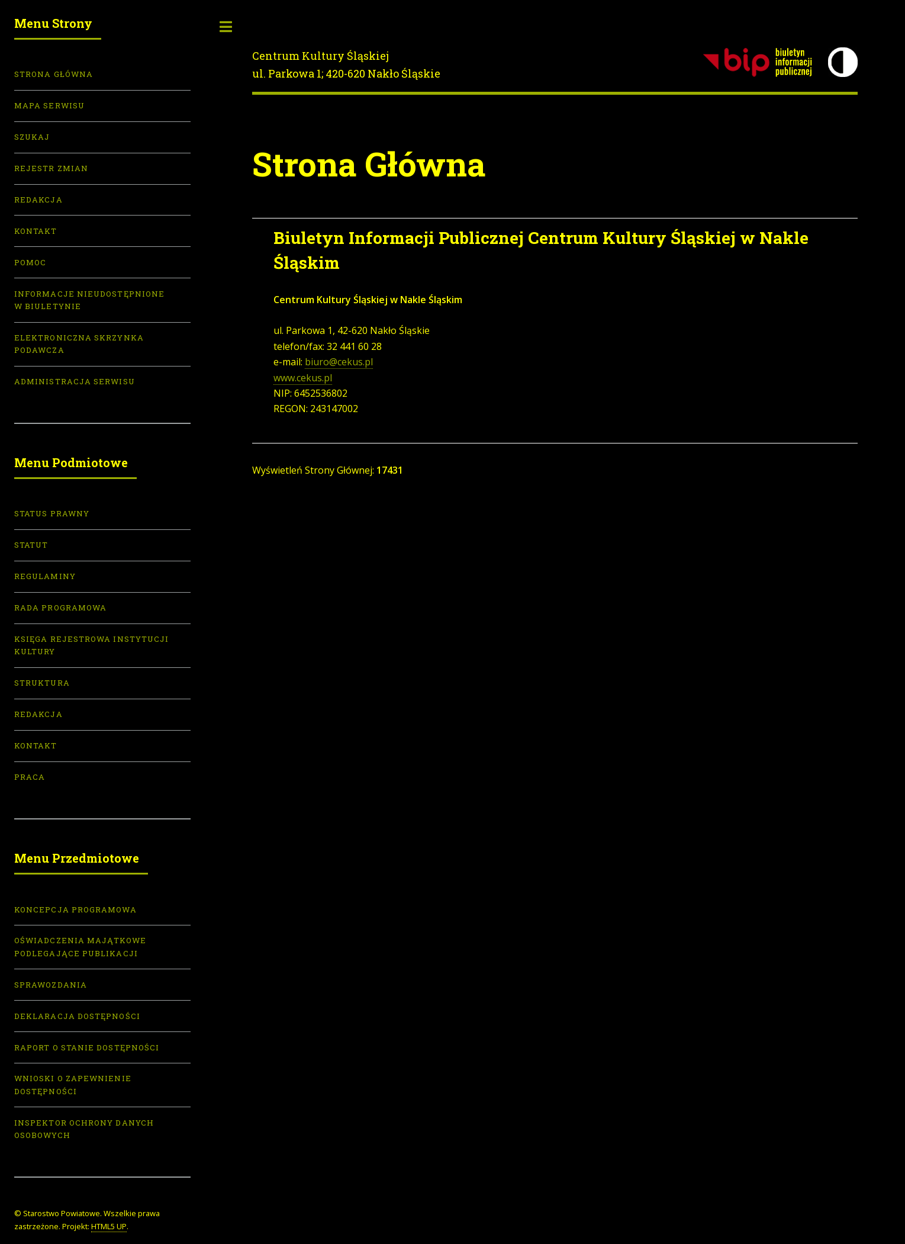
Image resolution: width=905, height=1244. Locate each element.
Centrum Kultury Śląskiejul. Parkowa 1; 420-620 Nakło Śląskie (346, 65)
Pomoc (30, 262)
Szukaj (32, 136)
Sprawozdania (50, 984)
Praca (29, 777)
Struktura (42, 682)
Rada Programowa (60, 607)
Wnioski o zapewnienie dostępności (72, 1084)
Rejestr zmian (51, 168)
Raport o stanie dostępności (86, 1047)
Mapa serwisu (49, 105)
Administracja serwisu (74, 381)
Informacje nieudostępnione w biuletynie (89, 299)
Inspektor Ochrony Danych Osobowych (84, 1128)
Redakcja (38, 199)
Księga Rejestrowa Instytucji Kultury (91, 645)
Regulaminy (45, 576)
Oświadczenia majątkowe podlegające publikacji (80, 946)
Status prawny (51, 513)
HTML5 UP (109, 1226)
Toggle (226, 26)
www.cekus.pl (302, 377)
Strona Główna (53, 74)
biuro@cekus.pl (339, 361)
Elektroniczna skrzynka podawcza (79, 343)
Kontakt (35, 231)
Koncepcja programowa (75, 909)
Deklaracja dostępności (77, 1016)
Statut (31, 544)
